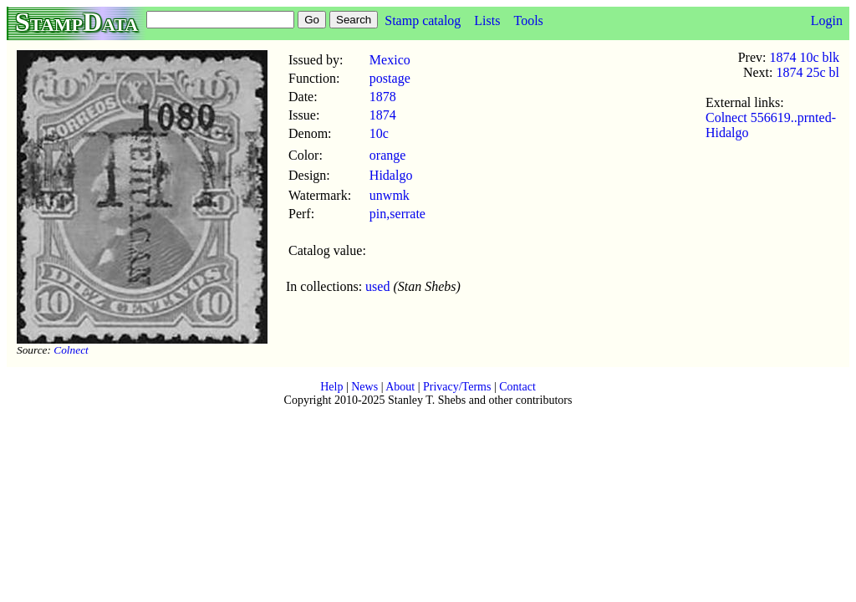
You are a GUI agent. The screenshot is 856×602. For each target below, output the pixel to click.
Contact (517, 386)
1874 (382, 115)
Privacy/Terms (457, 386)
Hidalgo (391, 175)
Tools (528, 20)
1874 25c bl (807, 72)
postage (389, 78)
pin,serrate (397, 214)
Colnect (71, 350)
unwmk (389, 195)
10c (379, 133)
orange (387, 155)
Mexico (389, 60)
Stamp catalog (423, 20)
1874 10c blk (804, 57)
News (364, 386)
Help (331, 386)
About (400, 386)
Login (827, 20)
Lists (487, 20)
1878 (382, 96)
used (377, 286)
